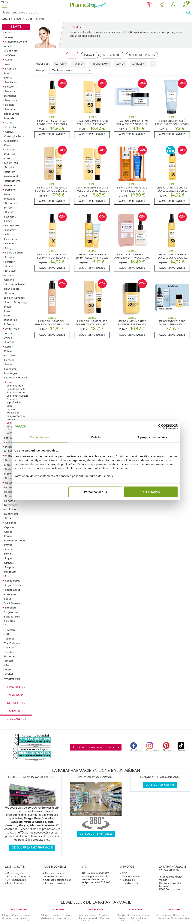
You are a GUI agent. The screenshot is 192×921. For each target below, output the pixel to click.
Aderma (10, 32)
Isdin (7, 315)
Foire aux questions (56, 883)
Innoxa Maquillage (16, 302)
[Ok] (189, 12)
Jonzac (8, 333)
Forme (78, 63)
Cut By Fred (11, 162)
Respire (9, 567)
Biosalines (11, 100)
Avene (9, 59)
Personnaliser (95, 491)
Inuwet (8, 311)
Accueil (6, 18)
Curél (7, 158)
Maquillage (13, 412)
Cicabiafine (11, 140)
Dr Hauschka (12, 203)
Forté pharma (163, 915)
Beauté (17, 18)
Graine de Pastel (15, 284)
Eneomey (10, 230)
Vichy (8, 669)
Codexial (9, 154)
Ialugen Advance (14, 297)
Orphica (9, 527)
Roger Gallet (12, 589)
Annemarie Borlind (16, 41)
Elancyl (8, 221)
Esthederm (10, 239)
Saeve (7, 598)
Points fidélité (14, 883)
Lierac (29, 18)
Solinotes (9, 621)
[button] (173, 5)
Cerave (9, 131)
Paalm (8, 536)
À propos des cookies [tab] (152, 437)
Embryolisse (12, 225)
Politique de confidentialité (130, 881)
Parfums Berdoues (15, 540)
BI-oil (7, 73)
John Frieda (12, 328)
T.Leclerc (10, 630)
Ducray (9, 212)
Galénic (9, 266)
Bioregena (10, 95)
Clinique (10, 149)
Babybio (103, 915)
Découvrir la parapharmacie (32, 847)
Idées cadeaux (16, 719)
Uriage (9, 660)
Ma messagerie (15, 873)
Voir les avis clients (160, 785)
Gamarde (10, 271)
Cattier (9, 122)
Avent (93, 915)
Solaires (11, 422)
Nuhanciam (11, 513)
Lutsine (8, 442)
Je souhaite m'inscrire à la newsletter (96, 747)
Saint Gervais (12, 603)
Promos (89, 55)
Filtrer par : (43, 64)
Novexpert (10, 505)
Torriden (9, 652)
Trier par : (42, 70)
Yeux (9, 405)
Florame (10, 257)
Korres (9, 346)
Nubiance (10, 509)
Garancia (9, 275)
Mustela (93, 918)
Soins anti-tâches (16, 392)
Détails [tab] (96, 437)
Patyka (8, 544)
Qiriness (9, 562)
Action (59, 63)
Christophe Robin (14, 136)
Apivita (8, 46)
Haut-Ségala (12, 288)
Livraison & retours (55, 876)
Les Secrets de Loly (15, 377)
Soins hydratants (16, 389)
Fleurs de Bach (14, 252)
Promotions (16, 687)
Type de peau (99, 63)
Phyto (8, 558)
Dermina (10, 189)
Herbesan (178, 915)
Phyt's (7, 553)
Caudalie (10, 127)
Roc (7, 576)
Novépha (9, 500)
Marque (137, 63)
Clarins (8, 145)
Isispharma (10, 319)
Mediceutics (11, 464)
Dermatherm (12, 180)
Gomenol (9, 279)
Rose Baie (10, 594)
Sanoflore (10, 607)
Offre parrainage (16, 879)
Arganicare (11, 50)
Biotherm (10, 109)
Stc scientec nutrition (139, 915)
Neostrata (10, 487)
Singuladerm (11, 612)
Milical (134, 918)
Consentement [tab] (40, 437)
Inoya (7, 306)
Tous (72, 55)
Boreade (9, 118)
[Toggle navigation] (4, 4)
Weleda (10, 674)
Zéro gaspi (15, 695)
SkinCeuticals (12, 616)
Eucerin (9, 243)
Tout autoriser (150, 491)
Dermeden (10, 185)
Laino (8, 364)
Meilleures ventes (142, 55)
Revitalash (10, 571)
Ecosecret (10, 216)
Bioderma (10, 91)
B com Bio (10, 68)
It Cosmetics (11, 324)
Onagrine (10, 522)
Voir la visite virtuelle (96, 834)
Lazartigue (10, 373)
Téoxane (9, 639)
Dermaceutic (11, 176)
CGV (124, 873)
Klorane (9, 342)
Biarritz (8, 77)
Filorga (9, 248)
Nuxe (8, 518)
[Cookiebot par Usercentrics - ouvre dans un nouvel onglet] (161, 426)
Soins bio (16, 711)
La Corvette (11, 355)
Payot (8, 549)
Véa (6, 665)
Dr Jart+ (9, 207)
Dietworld (10, 198)
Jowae (8, 337)
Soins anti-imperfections (14, 401)
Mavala (9, 460)
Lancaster (10, 369)
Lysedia (9, 446)
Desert (8, 194)
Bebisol (83, 918)
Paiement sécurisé (55, 873)
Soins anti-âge (15, 385)
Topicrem (9, 647)
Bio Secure (11, 82)
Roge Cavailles (14, 585)
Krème (8, 351)
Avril (7, 64)
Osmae (8, 531)
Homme (11, 409)
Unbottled (10, 656)
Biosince (10, 104)
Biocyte (9, 86)
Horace (9, 293)
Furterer (10, 261)
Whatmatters (12, 678)
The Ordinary (12, 643)
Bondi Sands (11, 113)
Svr (7, 625)
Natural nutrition (180, 918)
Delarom (10, 171)
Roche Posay (12, 580)
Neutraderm (11, 491)
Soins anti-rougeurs (17, 395)
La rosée (9, 360)
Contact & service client (58, 879)
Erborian (10, 234)
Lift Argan (10, 438)
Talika (7, 634)
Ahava (9, 37)
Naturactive (162, 918)
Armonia (10, 55)
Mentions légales (131, 876)
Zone (119, 63)
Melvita (9, 469)
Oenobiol (124, 918)
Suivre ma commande (18, 876)
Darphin (10, 167)
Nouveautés (16, 703)
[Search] (93, 12)
